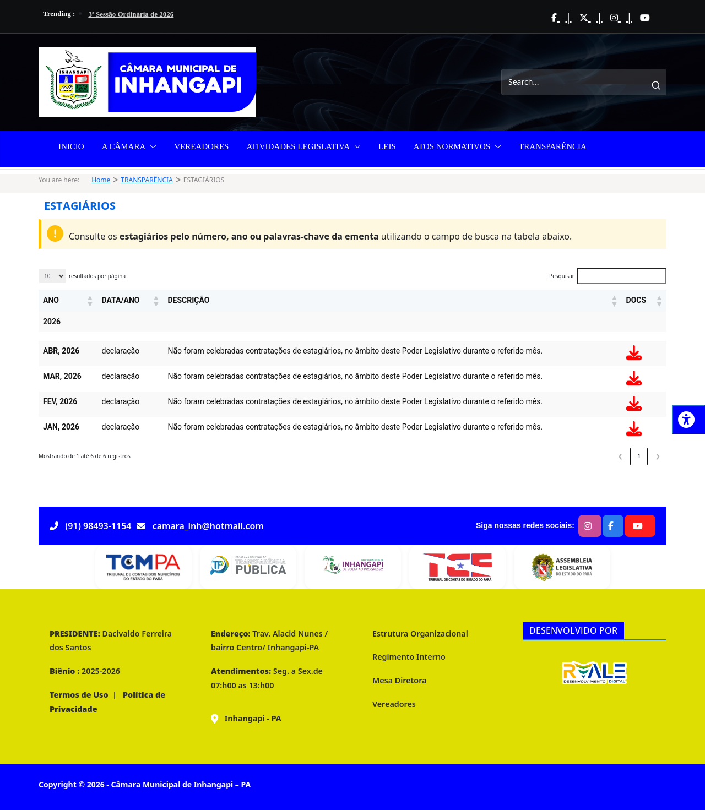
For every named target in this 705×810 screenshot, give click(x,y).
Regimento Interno (409, 656)
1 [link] (639, 456)
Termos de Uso (79, 694)
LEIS (387, 146)
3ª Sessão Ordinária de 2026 (130, 14)
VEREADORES (201, 146)
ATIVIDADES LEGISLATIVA (298, 146)
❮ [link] (620, 456)
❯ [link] (657, 456)
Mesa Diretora (399, 680)
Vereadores (394, 704)
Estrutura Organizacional (420, 633)
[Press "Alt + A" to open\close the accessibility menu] (688, 419)
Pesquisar (561, 276)
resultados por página (97, 276)
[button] (150, 146)
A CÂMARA (124, 146)
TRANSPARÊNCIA (553, 146)
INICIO (71, 146)
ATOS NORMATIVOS (452, 146)
